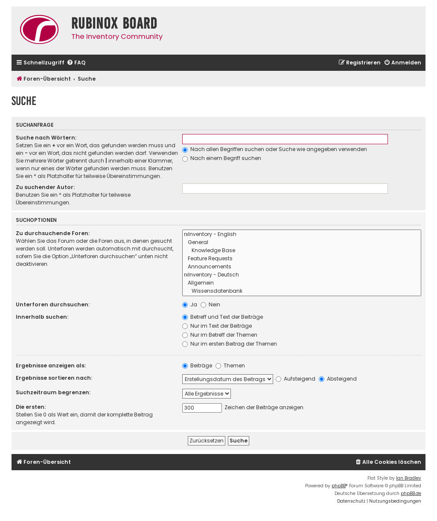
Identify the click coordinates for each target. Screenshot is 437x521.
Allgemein (302, 283)
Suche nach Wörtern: (46, 137)
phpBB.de (411, 493)
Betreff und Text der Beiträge (222, 316)
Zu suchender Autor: (45, 187)
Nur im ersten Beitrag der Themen (229, 343)
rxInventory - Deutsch (302, 275)
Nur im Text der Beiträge (217, 325)
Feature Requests (302, 259)
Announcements (302, 267)
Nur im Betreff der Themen (219, 334)
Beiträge (197, 365)
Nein (210, 304)
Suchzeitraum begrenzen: (53, 392)
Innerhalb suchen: (42, 316)
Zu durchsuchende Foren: (53, 233)
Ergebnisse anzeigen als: (51, 365)
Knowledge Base (302, 251)
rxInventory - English (302, 234)
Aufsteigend (295, 378)
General (302, 243)
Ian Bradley (408, 478)
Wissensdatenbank (302, 291)
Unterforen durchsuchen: (53, 304)
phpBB (339, 486)
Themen (230, 365)
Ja (189, 304)
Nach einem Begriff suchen (221, 158)
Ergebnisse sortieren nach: (54, 377)
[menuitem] (76, 63)
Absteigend (338, 378)
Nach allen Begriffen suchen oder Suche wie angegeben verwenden (274, 149)
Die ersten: (31, 406)
